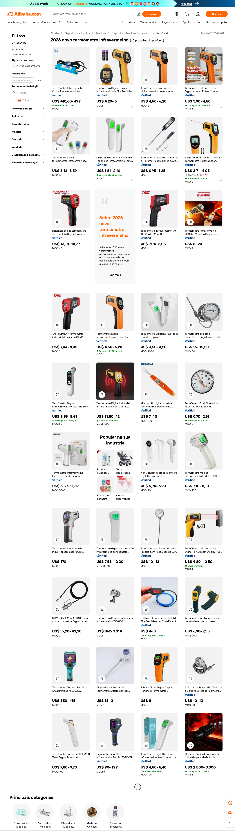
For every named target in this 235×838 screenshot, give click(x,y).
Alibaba (55, 33)
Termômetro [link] (163, 33)
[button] (138, 14)
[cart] (188, 14)
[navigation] (28, 410)
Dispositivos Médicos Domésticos (131, 33)
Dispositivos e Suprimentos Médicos (85, 33)
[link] (230, 803)
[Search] (151, 14)
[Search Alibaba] (93, 14)
